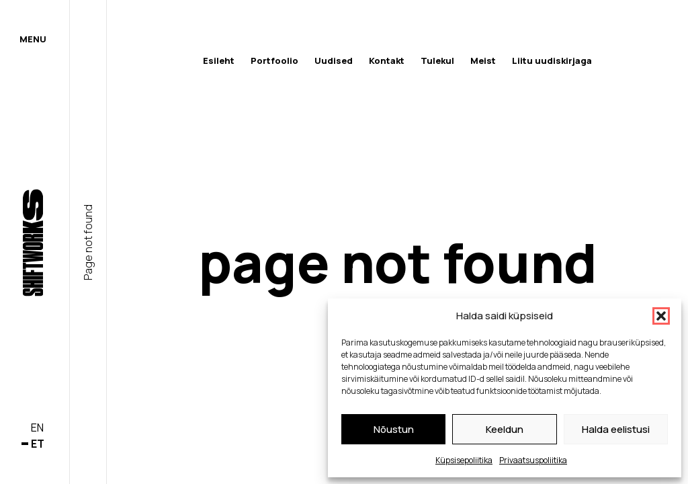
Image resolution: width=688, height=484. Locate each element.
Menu (32, 39)
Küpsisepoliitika (463, 460)
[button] (661, 316)
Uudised (333, 60)
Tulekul (437, 60)
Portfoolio (274, 60)
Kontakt (386, 60)
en (37, 427)
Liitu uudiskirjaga (552, 60)
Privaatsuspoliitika (533, 460)
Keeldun (504, 429)
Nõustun (394, 429)
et (37, 443)
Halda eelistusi (616, 429)
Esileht (218, 60)
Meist (483, 60)
